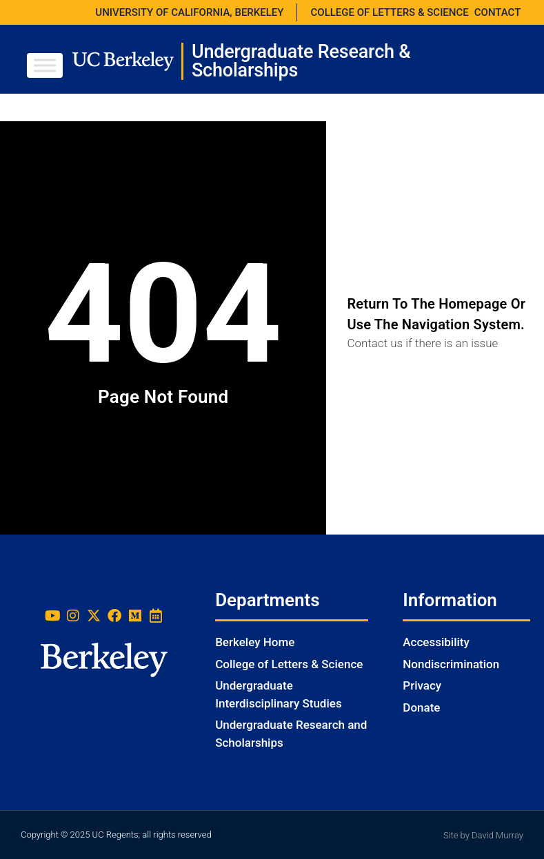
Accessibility (436, 642)
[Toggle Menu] (45, 65)
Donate (421, 707)
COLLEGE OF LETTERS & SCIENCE (390, 12)
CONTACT (497, 12)
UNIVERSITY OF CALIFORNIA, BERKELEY (189, 12)
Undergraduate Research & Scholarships (301, 61)
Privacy (422, 685)
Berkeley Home (254, 642)
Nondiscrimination (451, 664)
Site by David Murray (483, 835)
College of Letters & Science (289, 664)
